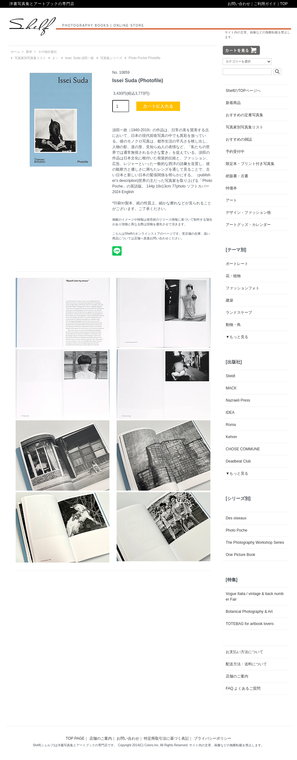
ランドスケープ (239, 312)
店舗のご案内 (237, 676)
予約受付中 (235, 151)
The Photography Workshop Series (255, 542)
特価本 (231, 188)
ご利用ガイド (265, 4)
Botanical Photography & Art (249, 611)
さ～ (55, 58)
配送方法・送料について (246, 664)
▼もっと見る (237, 337)
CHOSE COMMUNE (243, 449)
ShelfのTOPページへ (243, 90)
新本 (29, 51)
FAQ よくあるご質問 (243, 688)
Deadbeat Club (238, 461)
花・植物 (233, 276)
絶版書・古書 (237, 176)
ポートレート (237, 264)
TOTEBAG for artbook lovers (250, 624)
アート (231, 200)
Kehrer (231, 437)
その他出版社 (47, 51)
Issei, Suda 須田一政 (79, 58)
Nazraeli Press (238, 400)
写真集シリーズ (111, 58)
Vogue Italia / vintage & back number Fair (255, 597)
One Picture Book (240, 554)
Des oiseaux (236, 518)
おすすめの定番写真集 (244, 115)
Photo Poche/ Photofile (144, 58)
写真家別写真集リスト (30, 58)
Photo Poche (236, 530)
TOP (284, 4)
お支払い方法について (244, 652)
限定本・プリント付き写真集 (250, 164)
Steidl (230, 376)
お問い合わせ (239, 4)
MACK (231, 388)
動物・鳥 (233, 324)
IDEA (230, 412)
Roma (231, 424)
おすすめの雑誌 (239, 139)
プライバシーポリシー (212, 738)
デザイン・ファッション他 (248, 212)
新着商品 (233, 103)
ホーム (15, 51)
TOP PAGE (75, 738)
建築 (229, 300)
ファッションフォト (242, 288)
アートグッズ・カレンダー (248, 224)
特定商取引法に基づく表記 (166, 738)
